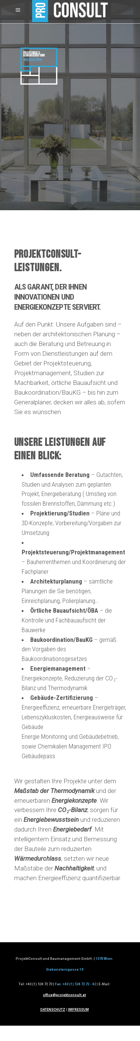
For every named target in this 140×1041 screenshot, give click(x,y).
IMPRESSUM (78, 1009)
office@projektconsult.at (64, 995)
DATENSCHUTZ (52, 1009)
